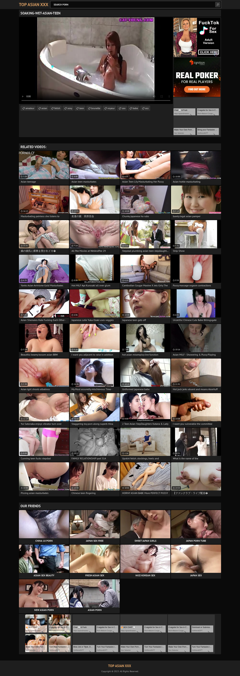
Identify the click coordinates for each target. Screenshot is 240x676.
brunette (95, 108)
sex (123, 108)
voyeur (111, 108)
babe (135, 108)
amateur (30, 108)
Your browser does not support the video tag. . (96, 60)
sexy (69, 108)
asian (44, 108)
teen (81, 108)
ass (147, 108)
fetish (57, 108)
